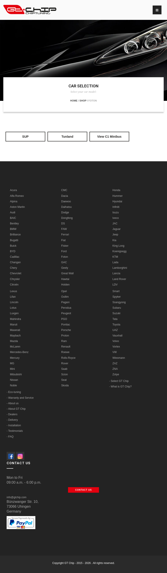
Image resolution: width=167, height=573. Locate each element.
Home (74, 100)
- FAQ (10, 436)
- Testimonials (15, 430)
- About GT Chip (16, 408)
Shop (83, 100)
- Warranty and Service (20, 397)
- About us (13, 403)
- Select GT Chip (119, 381)
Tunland (67, 136)
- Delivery (12, 419)
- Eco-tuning (14, 392)
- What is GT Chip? (120, 386)
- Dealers (12, 414)
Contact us (83, 490)
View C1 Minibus (109, 136)
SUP (25, 136)
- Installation (14, 425)
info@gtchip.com (17, 497)
